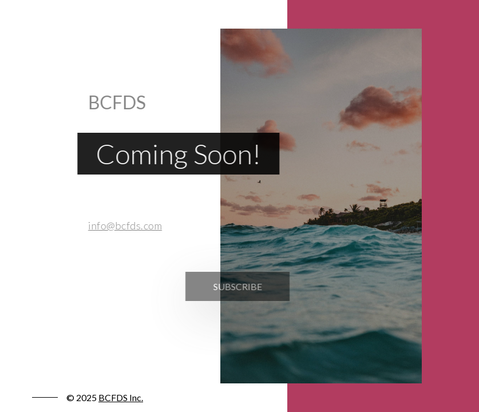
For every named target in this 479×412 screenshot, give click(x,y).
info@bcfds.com (122, 225)
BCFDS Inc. (120, 397)
